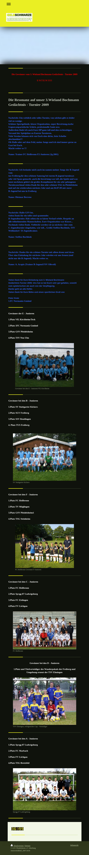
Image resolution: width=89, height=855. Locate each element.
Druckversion (17, 846)
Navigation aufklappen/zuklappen (44, 4)
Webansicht (74, 845)
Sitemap (27, 846)
